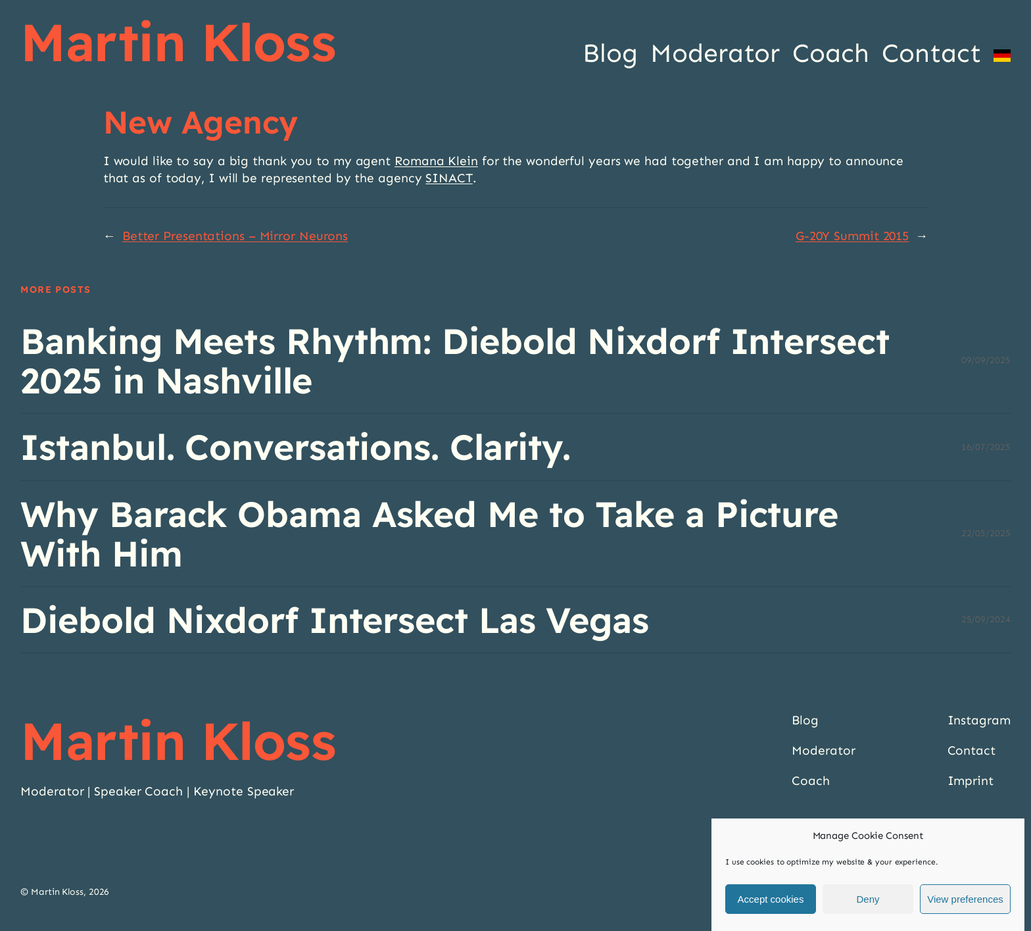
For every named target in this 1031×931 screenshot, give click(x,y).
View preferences (965, 899)
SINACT (448, 178)
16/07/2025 (986, 447)
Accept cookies (771, 899)
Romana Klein (436, 160)
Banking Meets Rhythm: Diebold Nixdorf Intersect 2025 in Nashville (454, 360)
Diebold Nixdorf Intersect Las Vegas (334, 620)
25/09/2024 (986, 619)
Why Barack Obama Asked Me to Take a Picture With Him (429, 533)
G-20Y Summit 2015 (852, 235)
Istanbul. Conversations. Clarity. (295, 446)
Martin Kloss (178, 41)
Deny (867, 899)
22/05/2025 (986, 533)
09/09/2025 (986, 360)
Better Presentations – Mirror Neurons (235, 235)
